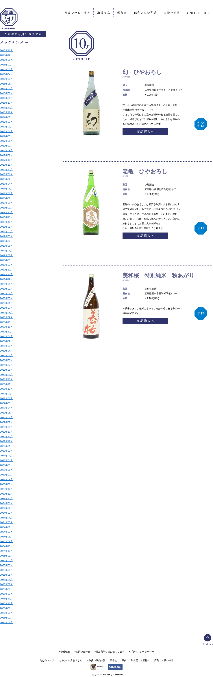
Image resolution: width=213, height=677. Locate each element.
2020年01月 (6, 284)
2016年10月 (6, 102)
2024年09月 (6, 541)
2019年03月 (6, 236)
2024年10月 (6, 546)
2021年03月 (6, 346)
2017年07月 (6, 145)
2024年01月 (6, 503)
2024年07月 (6, 531)
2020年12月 (6, 331)
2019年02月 (6, 231)
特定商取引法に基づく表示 (110, 651)
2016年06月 (6, 83)
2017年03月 (6, 126)
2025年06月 (6, 579)
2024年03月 (6, 512)
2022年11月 (6, 436)
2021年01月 (6, 336)
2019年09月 (6, 265)
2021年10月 (6, 379)
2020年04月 (6, 293)
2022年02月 (6, 398)
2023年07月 (6, 474)
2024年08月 (6, 536)
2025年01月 (6, 555)
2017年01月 (6, 117)
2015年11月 (6, 50)
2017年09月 (6, 155)
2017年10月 (6, 160)
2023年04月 (6, 460)
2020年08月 (6, 312)
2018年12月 (6, 222)
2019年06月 (6, 250)
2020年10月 (6, 322)
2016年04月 (6, 74)
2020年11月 (6, 326)
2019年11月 (6, 274)
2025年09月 (6, 593)
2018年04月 (6, 183)
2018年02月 (6, 179)
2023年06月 (6, 470)
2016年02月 (6, 64)
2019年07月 (6, 255)
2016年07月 (6, 88)
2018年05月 (6, 188)
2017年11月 (6, 164)
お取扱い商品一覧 (95, 660)
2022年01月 (6, 393)
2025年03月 (6, 565)
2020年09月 (6, 317)
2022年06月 (6, 417)
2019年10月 (6, 269)
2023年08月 (6, 479)
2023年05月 (6, 465)
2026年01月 (6, 608)
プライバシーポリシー (142, 651)
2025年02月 (6, 560)
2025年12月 (6, 603)
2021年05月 (6, 355)
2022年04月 (6, 408)
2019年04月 (6, 241)
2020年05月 (6, 298)
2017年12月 (6, 169)
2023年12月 (6, 498)
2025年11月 (6, 598)
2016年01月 (6, 59)
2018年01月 (6, 174)
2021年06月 (6, 360)
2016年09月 (6, 98)
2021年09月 (6, 374)
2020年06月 (6, 303)
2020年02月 (6, 288)
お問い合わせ (83, 651)
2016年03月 (6, 69)
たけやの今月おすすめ (70, 660)
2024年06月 (6, 527)
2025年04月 (6, 570)
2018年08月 (6, 203)
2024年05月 (6, 522)
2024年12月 (6, 551)
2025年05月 (6, 574)
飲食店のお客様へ (140, 660)
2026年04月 (6, 622)
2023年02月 (6, 450)
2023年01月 (6, 446)
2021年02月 (6, 341)
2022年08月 (6, 427)
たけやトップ (47, 660)
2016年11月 (6, 107)
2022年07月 (6, 422)
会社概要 (65, 651)
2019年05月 (6, 245)
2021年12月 (6, 388)
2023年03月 (6, 455)
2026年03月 (6, 617)
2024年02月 (6, 508)
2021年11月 (6, 384)
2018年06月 (6, 193)
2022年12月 (6, 441)
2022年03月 (6, 403)
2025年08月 (6, 589)
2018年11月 (6, 217)
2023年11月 (6, 493)
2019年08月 (6, 260)
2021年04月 (6, 350)
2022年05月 (6, 412)
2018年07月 (6, 198)
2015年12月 (6, 55)
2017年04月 (6, 131)
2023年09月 (6, 484)
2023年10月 (6, 489)
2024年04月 (6, 517)
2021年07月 (6, 365)
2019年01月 (6, 226)
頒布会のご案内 (118, 660)
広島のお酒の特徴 (163, 660)
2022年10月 (6, 431)
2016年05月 (6, 79)
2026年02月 (6, 613)
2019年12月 (6, 279)
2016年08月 (6, 93)
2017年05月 (6, 136)
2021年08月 (6, 369)
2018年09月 (6, 207)
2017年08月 (6, 150)
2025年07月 (6, 584)
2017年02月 (6, 121)
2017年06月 (6, 141)
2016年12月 (6, 112)
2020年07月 (6, 307)
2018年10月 (6, 212)
